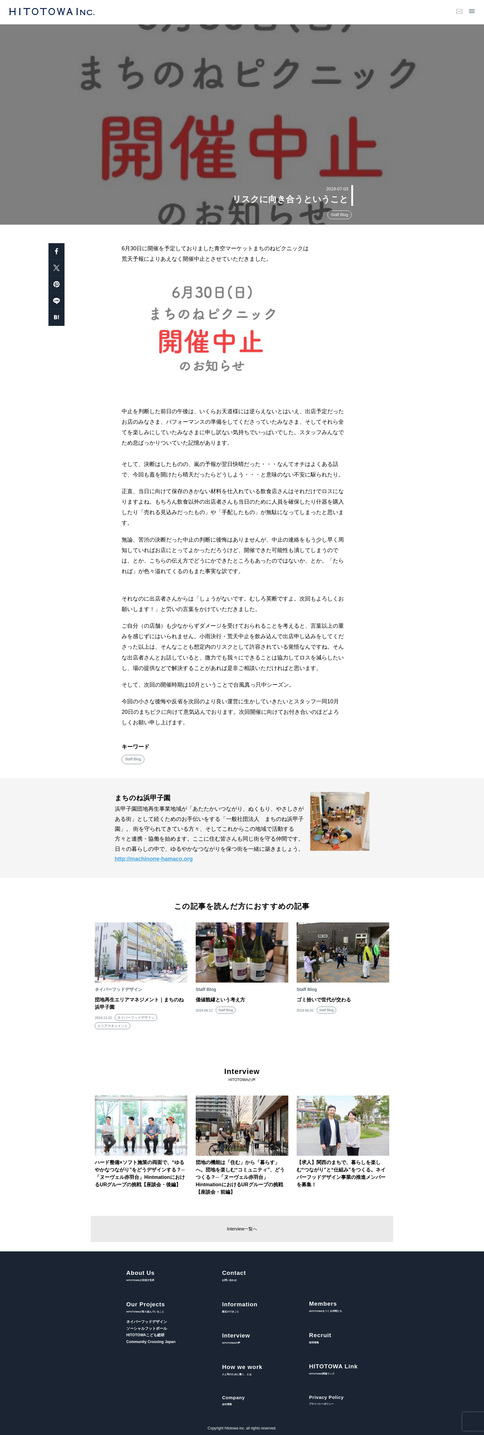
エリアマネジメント (112, 1026)
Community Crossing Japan (150, 1342)
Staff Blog (339, 214)
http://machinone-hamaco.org (154, 859)
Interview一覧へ (242, 1228)
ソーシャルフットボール (146, 1328)
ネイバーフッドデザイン (136, 1017)
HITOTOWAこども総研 (145, 1335)
